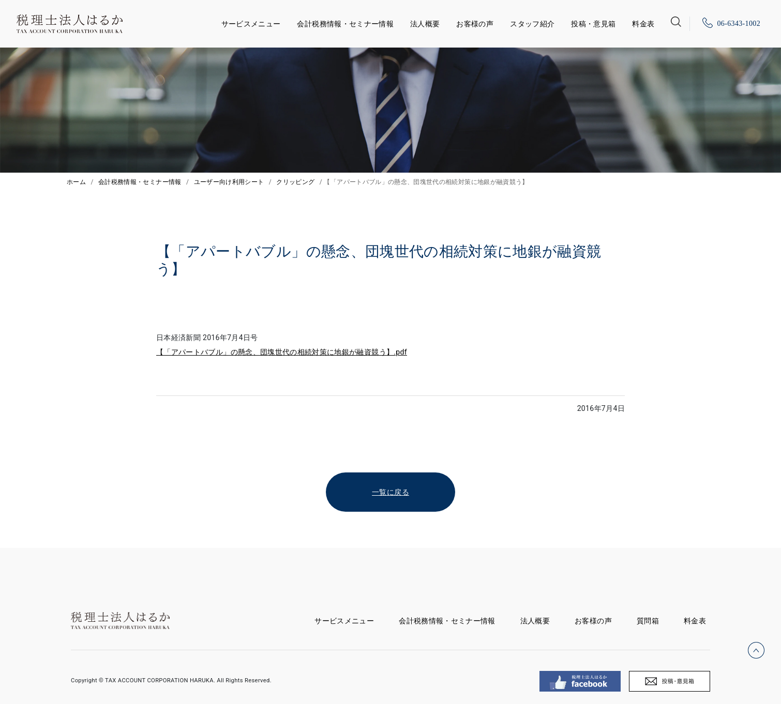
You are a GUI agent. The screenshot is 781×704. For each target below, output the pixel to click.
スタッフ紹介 (532, 24)
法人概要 (425, 24)
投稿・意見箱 (593, 24)
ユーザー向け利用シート (229, 182)
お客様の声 (474, 24)
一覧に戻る (390, 492)
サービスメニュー (251, 22)
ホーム (76, 182)
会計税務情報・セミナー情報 (345, 24)
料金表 (643, 24)
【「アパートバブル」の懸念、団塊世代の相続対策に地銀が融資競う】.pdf (281, 352)
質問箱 (648, 621)
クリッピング (295, 182)
